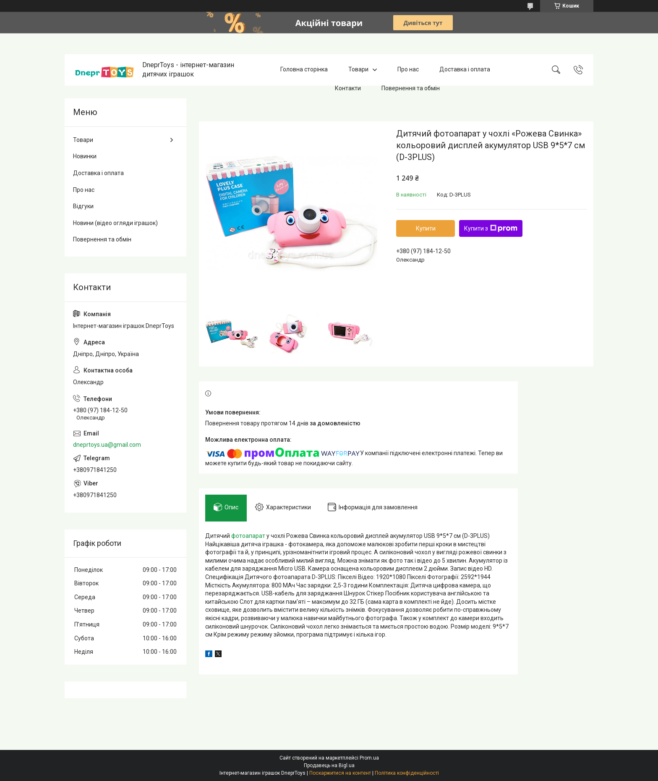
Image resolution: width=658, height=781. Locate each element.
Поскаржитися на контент (340, 773)
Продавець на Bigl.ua (329, 765)
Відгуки (83, 206)
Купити (426, 228)
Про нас (408, 69)
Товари (358, 69)
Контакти (348, 88)
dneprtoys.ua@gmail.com (107, 444)
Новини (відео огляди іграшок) (115, 223)
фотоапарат (248, 535)
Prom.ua (369, 758)
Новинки (85, 156)
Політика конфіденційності (407, 773)
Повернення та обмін (410, 88)
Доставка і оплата (464, 69)
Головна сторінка (304, 69)
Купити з (490, 228)
